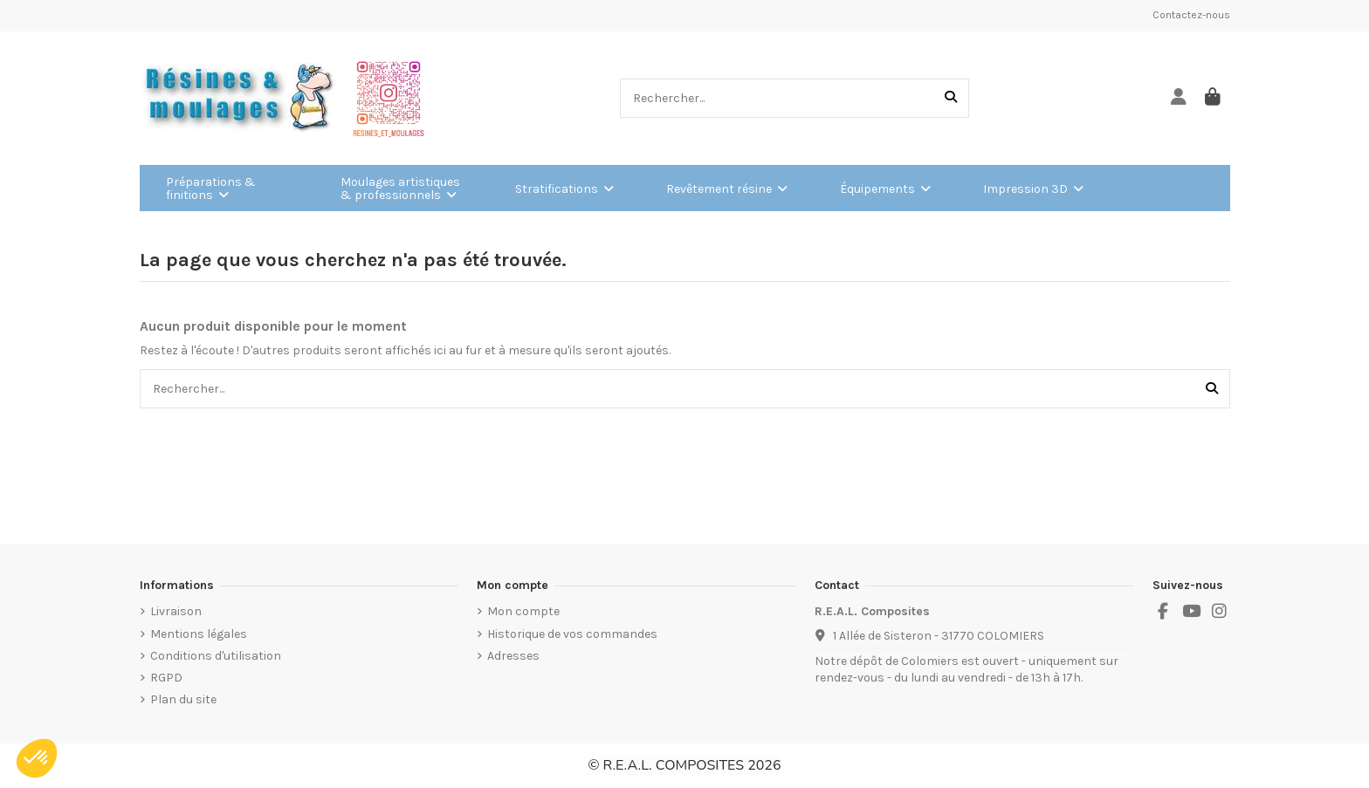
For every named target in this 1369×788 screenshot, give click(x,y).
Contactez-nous (1191, 15)
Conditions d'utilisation (215, 655)
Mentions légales (198, 634)
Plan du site (183, 699)
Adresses (513, 655)
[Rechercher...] (950, 98)
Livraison (176, 611)
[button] (37, 758)
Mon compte (523, 611)
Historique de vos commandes (572, 634)
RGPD (166, 677)
